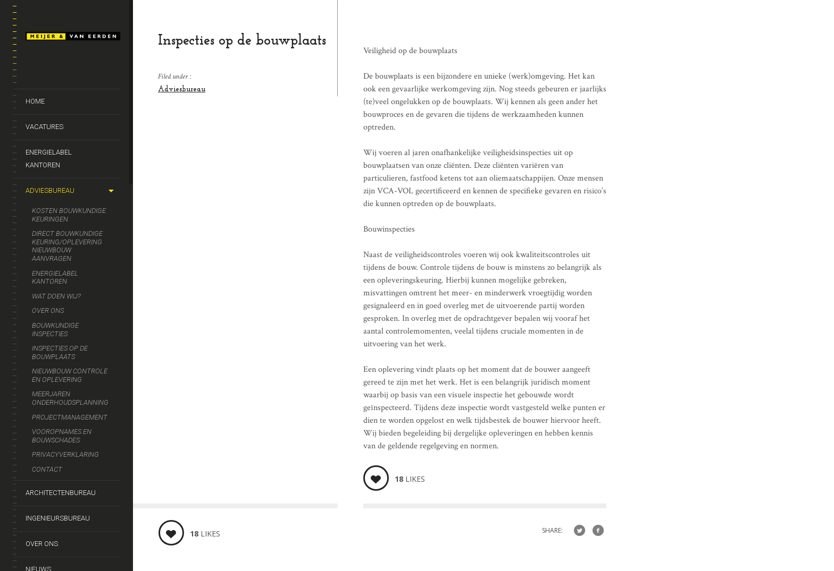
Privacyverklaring (65, 454)
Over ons (48, 310)
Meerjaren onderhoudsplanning (70, 398)
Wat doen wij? (56, 296)
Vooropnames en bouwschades (61, 436)
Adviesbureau (50, 190)
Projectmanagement (69, 417)
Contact (47, 469)
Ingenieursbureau (58, 518)
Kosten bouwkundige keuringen (69, 215)
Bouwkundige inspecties (55, 329)
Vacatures (44, 127)
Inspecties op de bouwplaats (60, 352)
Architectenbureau (61, 493)
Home (35, 101)
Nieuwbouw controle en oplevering (69, 375)
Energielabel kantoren (49, 158)
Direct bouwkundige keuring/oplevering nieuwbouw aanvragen (67, 245)
